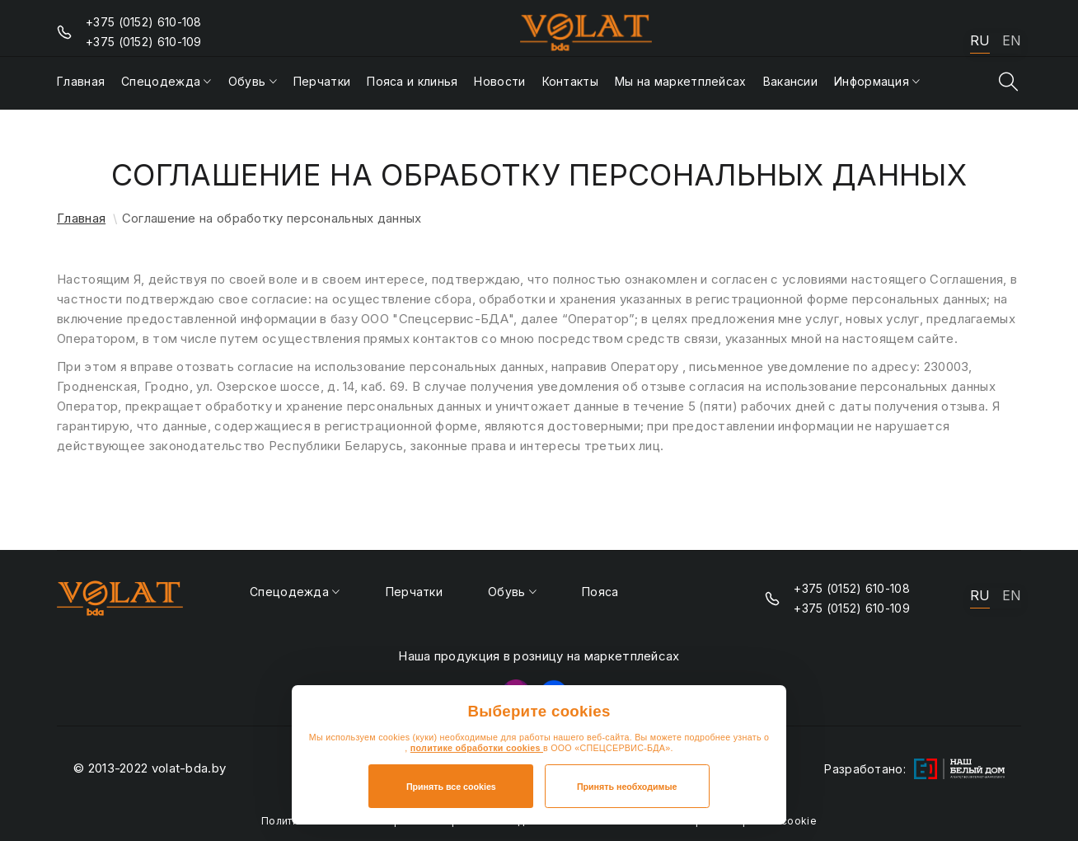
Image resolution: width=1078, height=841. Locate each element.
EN (1011, 41)
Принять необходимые (627, 787)
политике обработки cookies (476, 748)
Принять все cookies (451, 787)
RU (980, 41)
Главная (81, 218)
